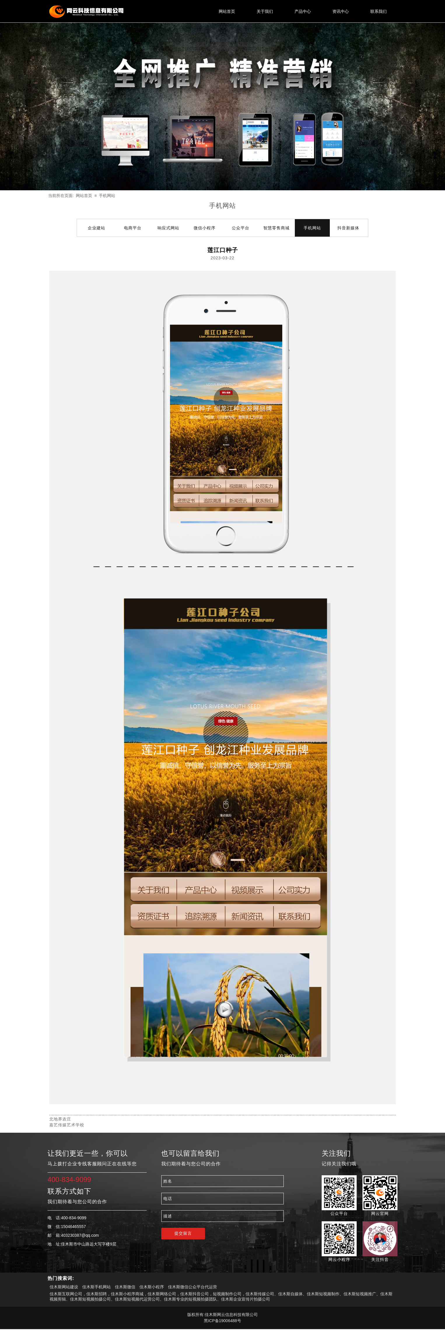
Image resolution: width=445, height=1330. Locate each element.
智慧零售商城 (276, 228)
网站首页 (84, 195)
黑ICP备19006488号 (222, 1320)
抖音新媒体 (348, 228)
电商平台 (132, 228)
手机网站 (107, 195)
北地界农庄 (60, 1119)
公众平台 (240, 228)
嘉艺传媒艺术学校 (66, 1125)
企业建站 (96, 228)
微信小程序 (205, 228)
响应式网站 (168, 228)
